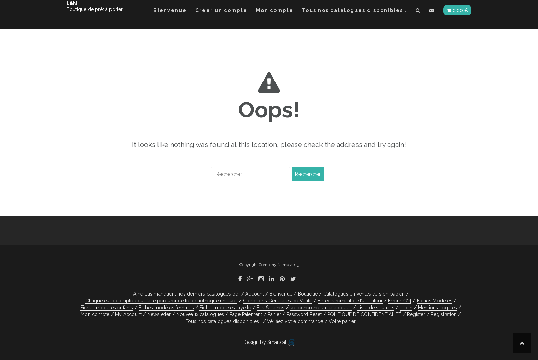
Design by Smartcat (269, 342)
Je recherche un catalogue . (321, 307)
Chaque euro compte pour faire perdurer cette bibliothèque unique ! (161, 300)
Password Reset (304, 314)
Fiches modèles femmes (166, 307)
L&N (72, 3)
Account (254, 294)
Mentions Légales (437, 307)
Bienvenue (170, 10)
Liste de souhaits (375, 307)
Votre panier (342, 321)
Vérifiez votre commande (295, 321)
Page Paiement (246, 314)
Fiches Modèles (434, 300)
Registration (444, 314)
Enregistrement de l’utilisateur (350, 300)
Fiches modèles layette (225, 307)
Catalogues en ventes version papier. (364, 294)
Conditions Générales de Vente (277, 300)
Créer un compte (221, 10)
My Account (128, 314)
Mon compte (274, 10)
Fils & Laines (270, 307)
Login (406, 307)
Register (416, 314)
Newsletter (159, 314)
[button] (418, 11)
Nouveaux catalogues (200, 314)
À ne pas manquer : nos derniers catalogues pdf (186, 294)
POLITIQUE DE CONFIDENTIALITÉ (364, 314)
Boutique (308, 294)
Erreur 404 (399, 300)
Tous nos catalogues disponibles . (354, 10)
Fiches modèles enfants (106, 307)
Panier (274, 314)
